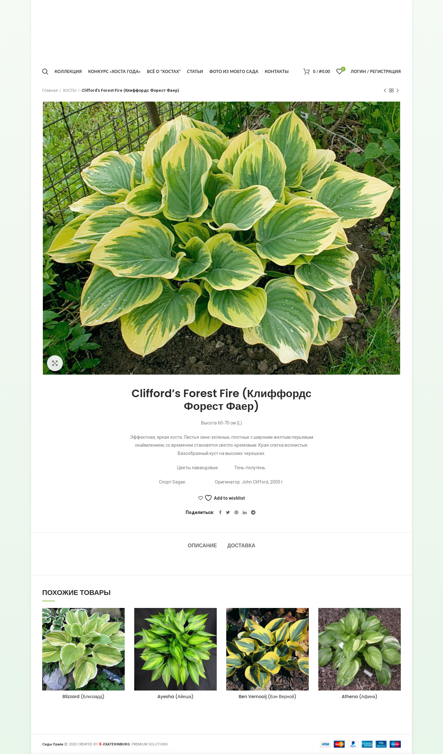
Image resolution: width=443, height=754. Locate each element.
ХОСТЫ (69, 90)
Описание (202, 545)
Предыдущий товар (385, 91)
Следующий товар (398, 91)
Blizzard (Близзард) (83, 696)
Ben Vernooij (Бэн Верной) (267, 696)
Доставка (241, 545)
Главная (50, 90)
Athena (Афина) (359, 696)
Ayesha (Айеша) (175, 696)
